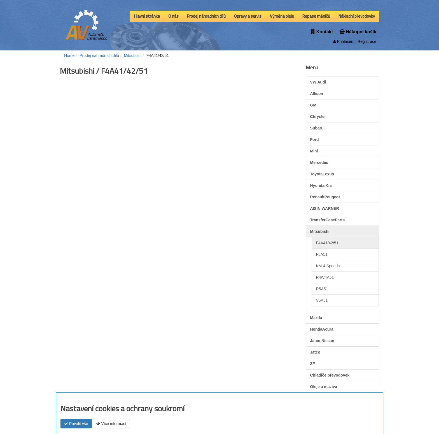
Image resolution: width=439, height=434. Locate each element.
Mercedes (319, 162)
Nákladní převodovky (356, 16)
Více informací (111, 423)
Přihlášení (343, 41)
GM (313, 105)
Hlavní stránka (147, 16)
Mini (314, 151)
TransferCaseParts (327, 220)
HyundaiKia (321, 185)
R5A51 (322, 289)
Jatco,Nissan (322, 340)
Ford (314, 139)
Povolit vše (76, 423)
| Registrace (365, 41)
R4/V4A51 (325, 277)
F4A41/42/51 (327, 243)
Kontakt (322, 31)
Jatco (315, 352)
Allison (316, 93)
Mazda (316, 317)
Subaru (317, 128)
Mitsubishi (320, 231)
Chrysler (318, 116)
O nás (173, 16)
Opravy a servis (247, 16)
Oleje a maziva (323, 386)
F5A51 (322, 254)
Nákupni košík (358, 31)
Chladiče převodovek (330, 375)
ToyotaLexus (322, 174)
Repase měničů (316, 16)
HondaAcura (321, 329)
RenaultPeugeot (325, 197)
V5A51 (322, 300)
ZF (312, 363)
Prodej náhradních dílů (206, 16)
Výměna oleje (282, 16)
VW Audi (318, 82)
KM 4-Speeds (328, 266)
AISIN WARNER (324, 208)
